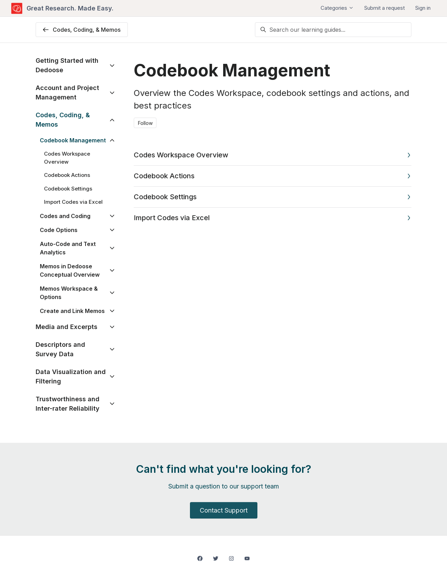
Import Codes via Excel (172, 218)
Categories (337, 8)
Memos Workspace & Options (69, 292)
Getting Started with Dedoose (67, 65)
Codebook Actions (164, 176)
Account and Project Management (67, 92)
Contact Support (224, 510)
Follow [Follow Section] (145, 123)
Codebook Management (73, 140)
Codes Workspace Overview (181, 155)
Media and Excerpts (66, 326)
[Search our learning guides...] (333, 29)
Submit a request (384, 8)
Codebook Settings (165, 197)
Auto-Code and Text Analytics (68, 248)
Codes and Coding (65, 215)
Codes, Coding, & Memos (63, 119)
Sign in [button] (423, 8)
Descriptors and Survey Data (60, 349)
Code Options (59, 229)
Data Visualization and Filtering (71, 376)
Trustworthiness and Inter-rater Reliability (68, 403)
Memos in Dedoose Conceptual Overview (70, 270)
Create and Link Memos (72, 310)
